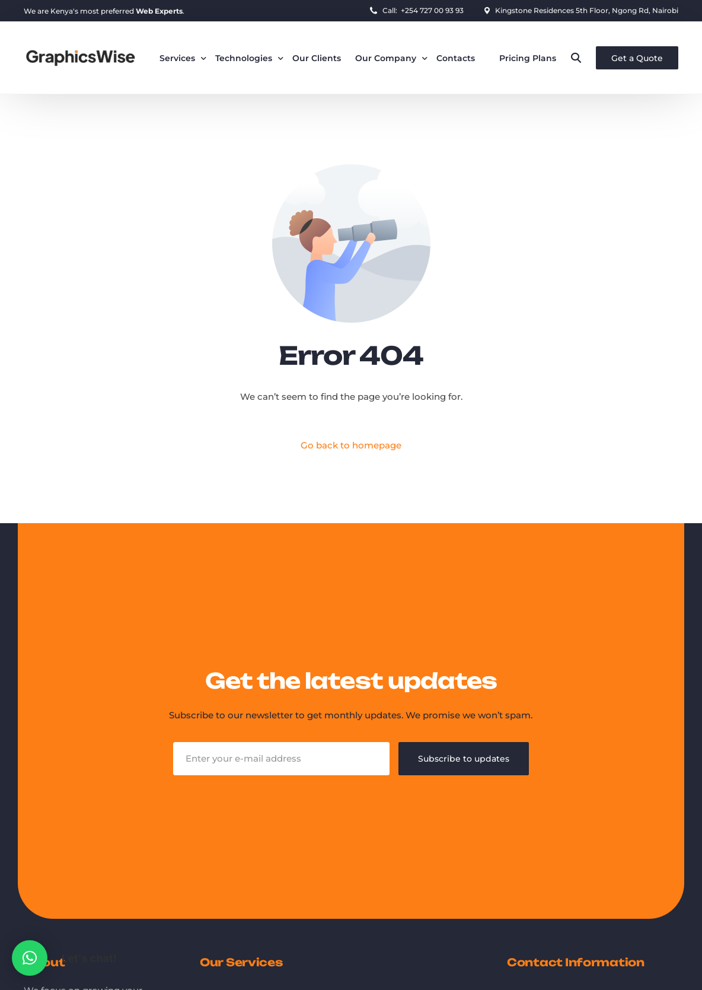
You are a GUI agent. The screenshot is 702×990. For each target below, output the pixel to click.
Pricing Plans (527, 58)
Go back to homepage (351, 445)
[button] (29, 958)
